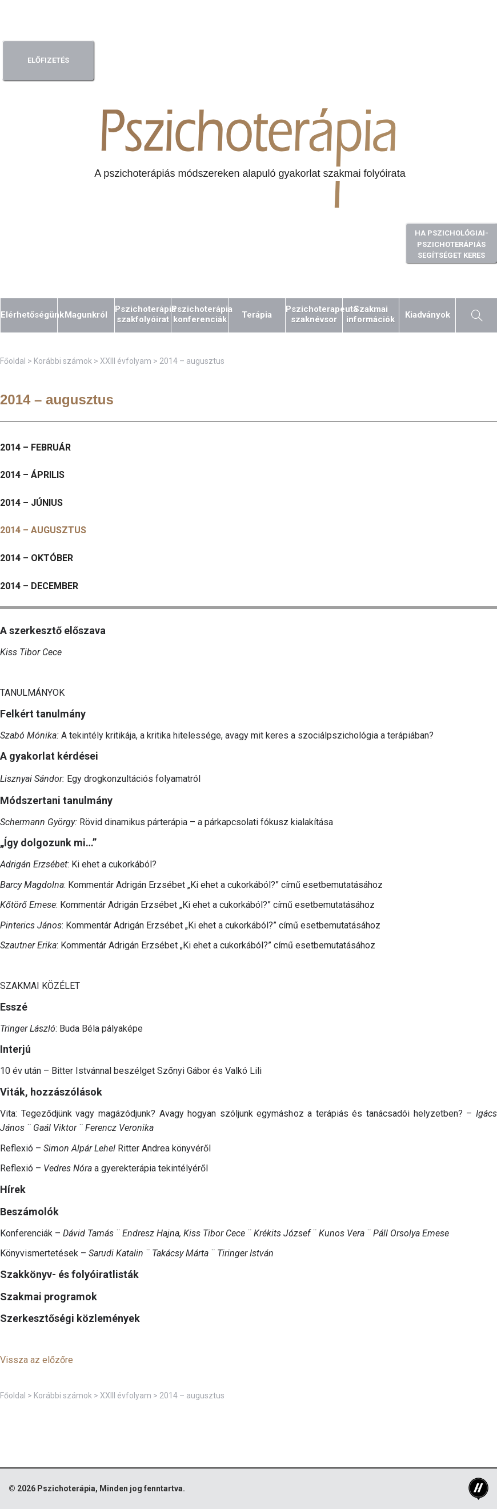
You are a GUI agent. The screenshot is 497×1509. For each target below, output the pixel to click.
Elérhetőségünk (29, 315)
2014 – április (32, 474)
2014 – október (36, 558)
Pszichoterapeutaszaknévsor (314, 314)
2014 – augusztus (43, 530)
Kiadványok (427, 315)
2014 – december (39, 586)
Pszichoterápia (66, 1488)
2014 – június (31, 502)
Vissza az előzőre (36, 1359)
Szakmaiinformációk (370, 314)
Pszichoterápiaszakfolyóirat (143, 314)
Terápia (257, 315)
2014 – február (35, 447)
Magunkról (86, 315)
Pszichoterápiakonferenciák (199, 314)
